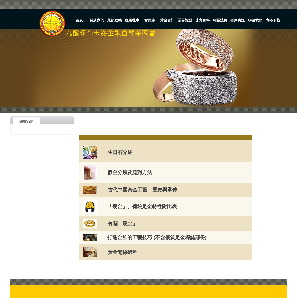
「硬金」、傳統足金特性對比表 (142, 206)
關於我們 (97, 20)
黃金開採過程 (122, 252)
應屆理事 (132, 20)
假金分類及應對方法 (129, 172)
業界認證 (185, 20)
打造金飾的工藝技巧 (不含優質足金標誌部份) (157, 237)
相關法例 (220, 20)
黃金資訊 (167, 20)
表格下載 (273, 20)
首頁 (79, 20)
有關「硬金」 (122, 223)
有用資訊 (237, 20)
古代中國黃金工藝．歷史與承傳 (142, 190)
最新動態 (114, 20)
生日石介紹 (120, 152)
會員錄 (149, 20)
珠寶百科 (202, 20)
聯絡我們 (255, 20)
